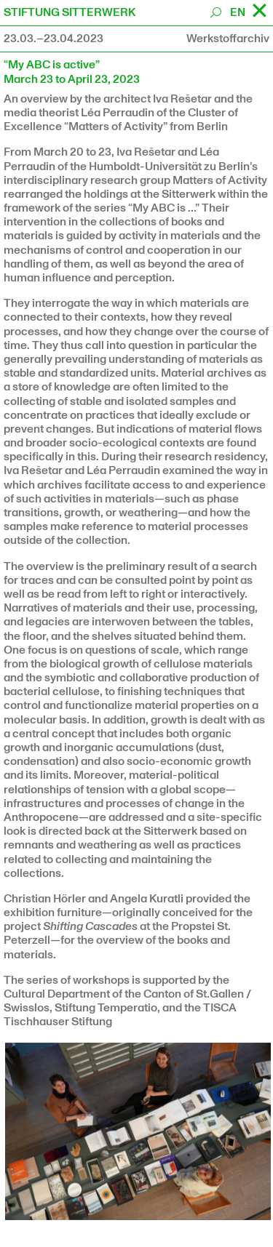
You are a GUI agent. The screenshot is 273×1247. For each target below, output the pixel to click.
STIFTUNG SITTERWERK (69, 12)
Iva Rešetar (182, 99)
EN (237, 12)
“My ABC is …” (163, 208)
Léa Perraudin (117, 113)
